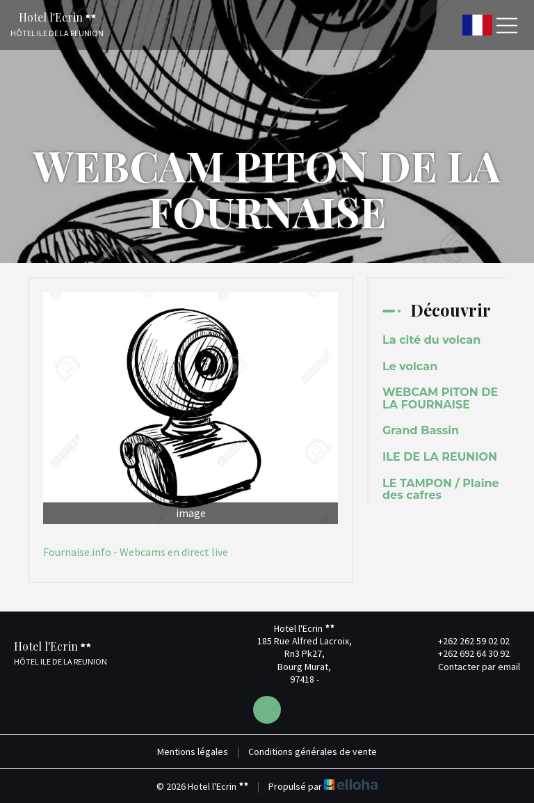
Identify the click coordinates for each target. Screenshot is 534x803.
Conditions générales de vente (312, 751)
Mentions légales (192, 751)
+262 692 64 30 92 (466, 653)
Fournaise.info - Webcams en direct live (135, 552)
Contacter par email (471, 666)
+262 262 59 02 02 (466, 641)
